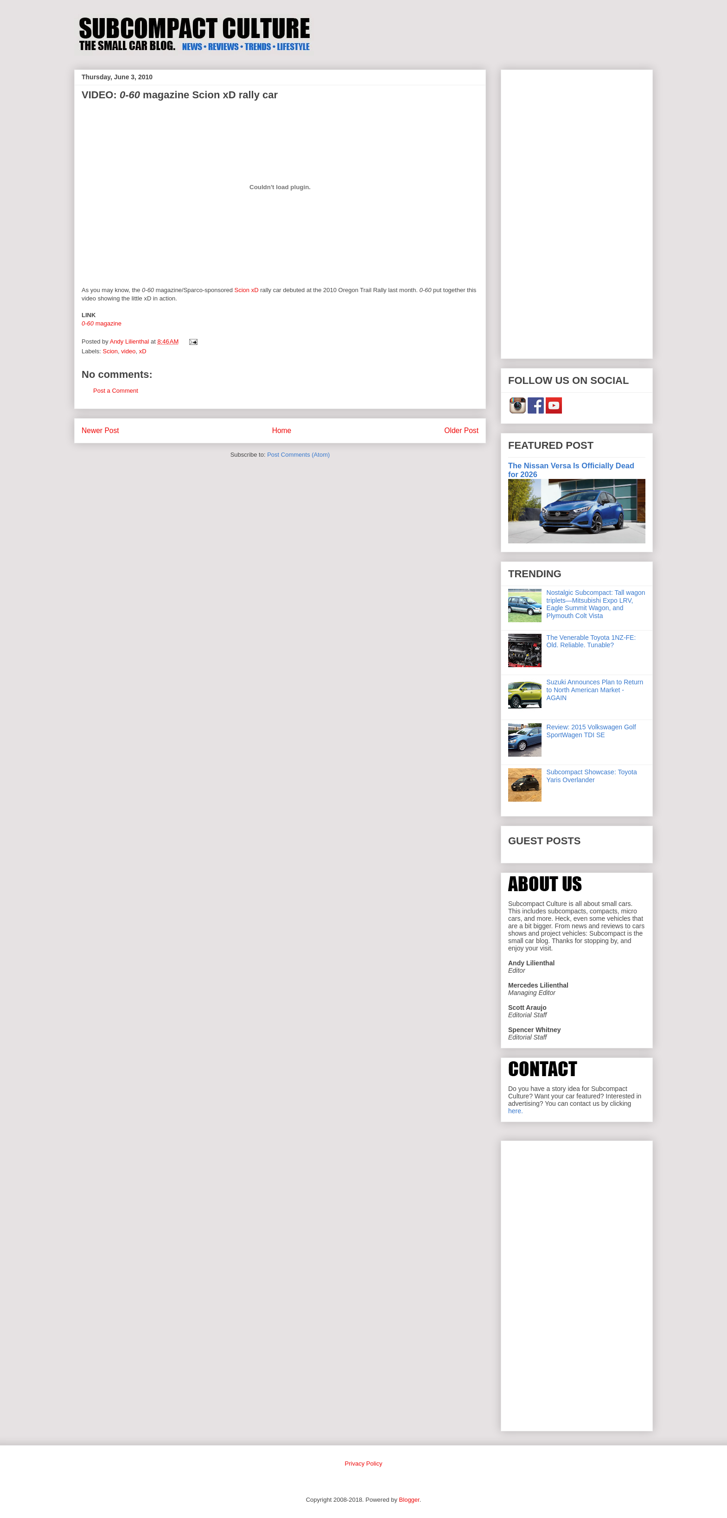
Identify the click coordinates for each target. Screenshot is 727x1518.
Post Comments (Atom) (298, 454)
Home (282, 430)
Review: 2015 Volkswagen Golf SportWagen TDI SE (591, 731)
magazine (101, 323)
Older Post (461, 430)
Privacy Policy (364, 1463)
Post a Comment (115, 390)
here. (515, 1111)
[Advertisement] (576, 212)
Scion (110, 351)
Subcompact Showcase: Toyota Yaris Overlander (592, 776)
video (128, 351)
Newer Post (100, 430)
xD (143, 351)
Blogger (409, 1499)
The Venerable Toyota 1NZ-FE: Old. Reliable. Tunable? (591, 641)
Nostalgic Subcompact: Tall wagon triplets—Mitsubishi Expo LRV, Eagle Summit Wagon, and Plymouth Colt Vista (596, 604)
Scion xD (247, 290)
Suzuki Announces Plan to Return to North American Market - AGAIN (595, 690)
